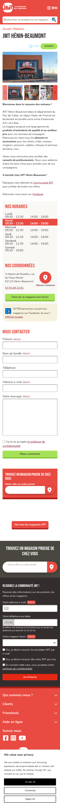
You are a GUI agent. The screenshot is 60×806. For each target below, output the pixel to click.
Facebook (37, 196)
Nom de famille (12, 355)
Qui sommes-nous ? (18, 697)
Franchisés (11, 715)
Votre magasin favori (14, 639)
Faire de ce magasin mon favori (30, 299)
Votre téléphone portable (16, 619)
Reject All (30, 799)
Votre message (12, 398)
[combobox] (30, 19)
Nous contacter (30, 456)
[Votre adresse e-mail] (30, 610)
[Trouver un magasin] (50, 492)
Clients (8, 706)
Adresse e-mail (12, 384)
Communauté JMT (43, 184)
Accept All (30, 782)
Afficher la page (14, 319)
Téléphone (9, 370)
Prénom (7, 341)
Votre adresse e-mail (14, 605)
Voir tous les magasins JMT (30, 527)
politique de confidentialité (17, 671)
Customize (30, 790)
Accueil (7, 28)
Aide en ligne (13, 724)
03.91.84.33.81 (14, 290)
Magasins (18, 28)
